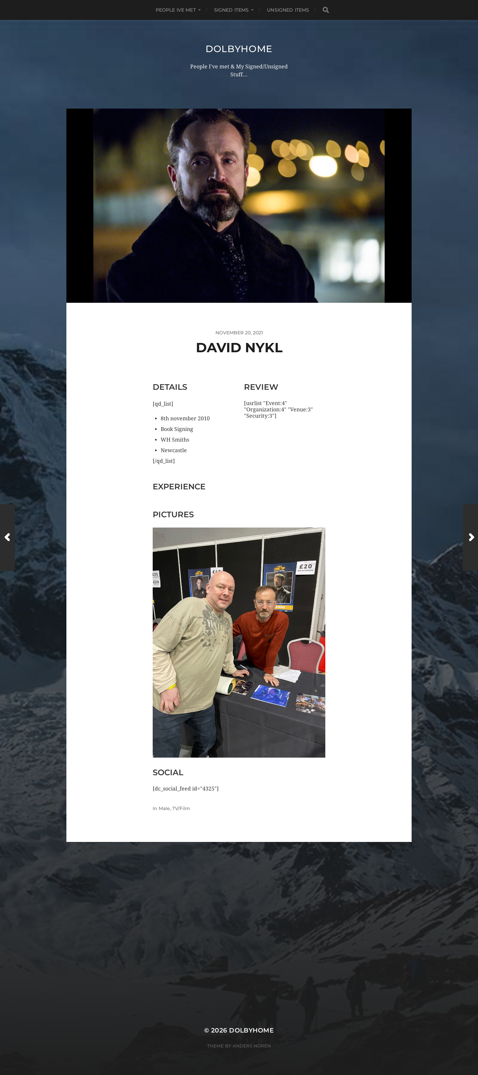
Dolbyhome (239, 48)
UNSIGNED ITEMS (288, 10)
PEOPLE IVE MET (176, 10)
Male (164, 808)
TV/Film (181, 808)
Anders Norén (252, 1045)
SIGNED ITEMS (231, 10)
